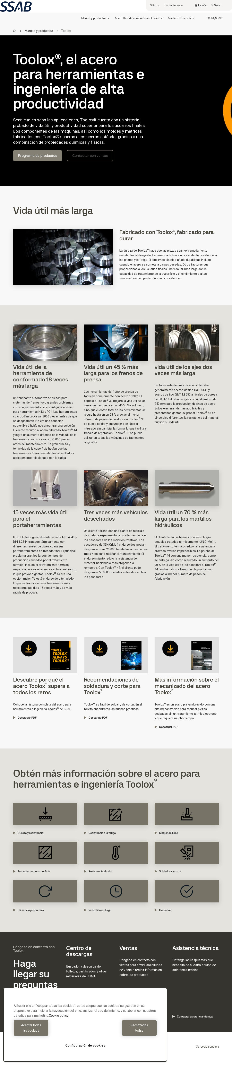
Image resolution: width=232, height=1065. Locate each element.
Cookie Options (207, 1046)
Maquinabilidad (166, 833)
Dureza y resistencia (28, 833)
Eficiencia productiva (28, 910)
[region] (85, 1027)
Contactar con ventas (90, 155)
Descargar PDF (25, 717)
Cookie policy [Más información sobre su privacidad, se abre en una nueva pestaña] (58, 1021)
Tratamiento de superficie (31, 871)
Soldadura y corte (168, 871)
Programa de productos (37, 155)
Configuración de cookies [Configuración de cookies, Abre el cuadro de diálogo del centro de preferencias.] (85, 1045)
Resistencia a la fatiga (100, 833)
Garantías (163, 910)
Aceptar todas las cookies (48, 1030)
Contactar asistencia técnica (192, 1016)
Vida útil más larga (97, 910)
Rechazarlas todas (122, 1030)
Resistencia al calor (98, 871)
